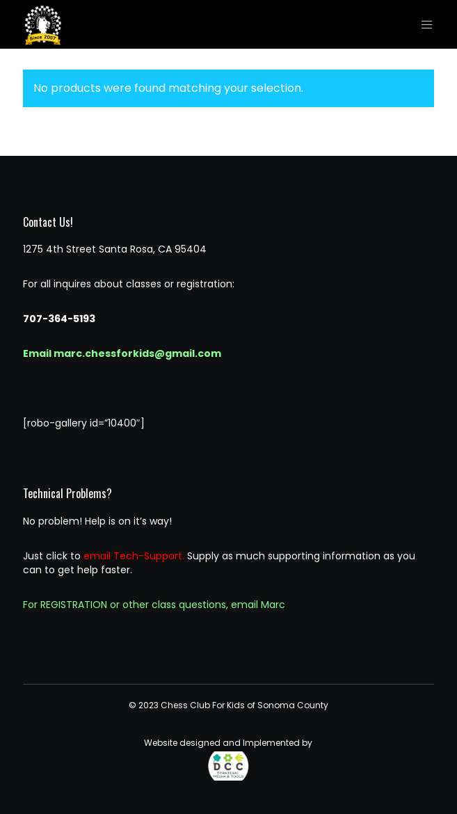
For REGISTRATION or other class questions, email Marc (154, 605)
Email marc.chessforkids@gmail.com (122, 353)
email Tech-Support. (133, 556)
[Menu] (423, 24)
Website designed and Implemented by (228, 759)
